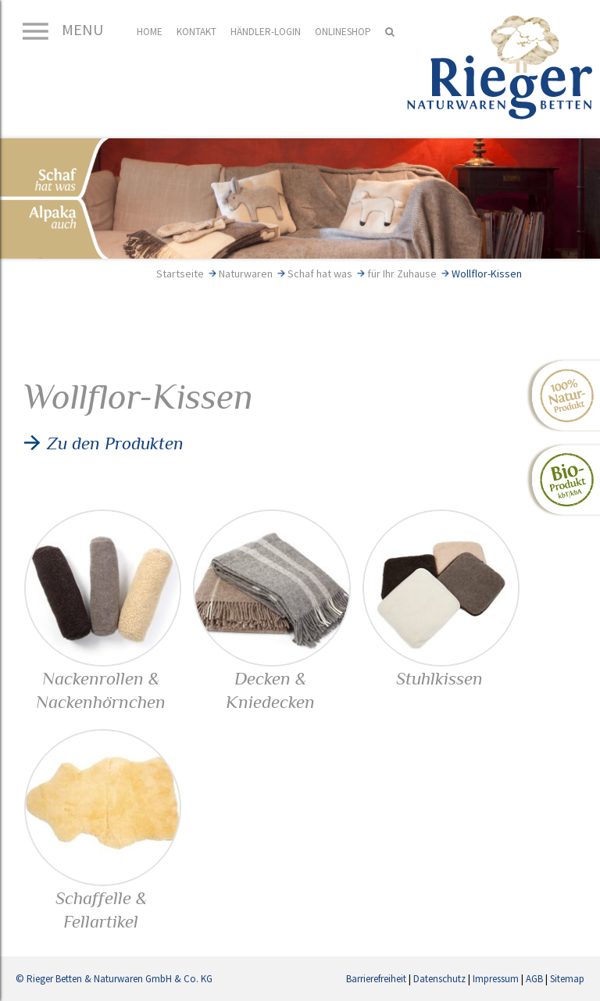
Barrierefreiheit (376, 978)
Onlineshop (343, 31)
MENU (61, 29)
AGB (534, 978)
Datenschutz (439, 978)
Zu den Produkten (115, 443)
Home (149, 31)
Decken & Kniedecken (271, 678)
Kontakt (196, 31)
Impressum (496, 978)
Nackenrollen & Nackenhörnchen (102, 678)
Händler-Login (265, 31)
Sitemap (567, 978)
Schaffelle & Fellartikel (102, 897)
